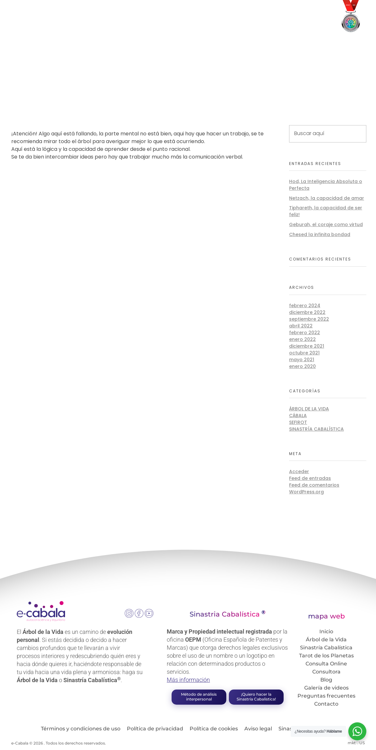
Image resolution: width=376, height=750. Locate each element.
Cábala (298, 415)
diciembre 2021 (306, 346)
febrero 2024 (304, 305)
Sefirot (298, 422)
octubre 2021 (304, 353)
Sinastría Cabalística (316, 429)
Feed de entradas (310, 478)
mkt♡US (356, 742)
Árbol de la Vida (309, 409)
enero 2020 (302, 366)
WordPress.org (306, 492)
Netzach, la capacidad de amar (326, 198)
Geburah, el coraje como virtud (326, 224)
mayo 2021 (301, 359)
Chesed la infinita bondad (319, 234)
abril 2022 (301, 326)
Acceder (299, 471)
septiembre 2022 (309, 319)
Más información (188, 679)
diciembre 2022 (307, 312)
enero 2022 (302, 339)
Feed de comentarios (314, 485)
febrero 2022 (304, 332)
